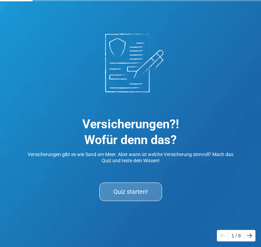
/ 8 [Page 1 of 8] (236, 235)
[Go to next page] (249, 235)
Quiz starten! (130, 191)
